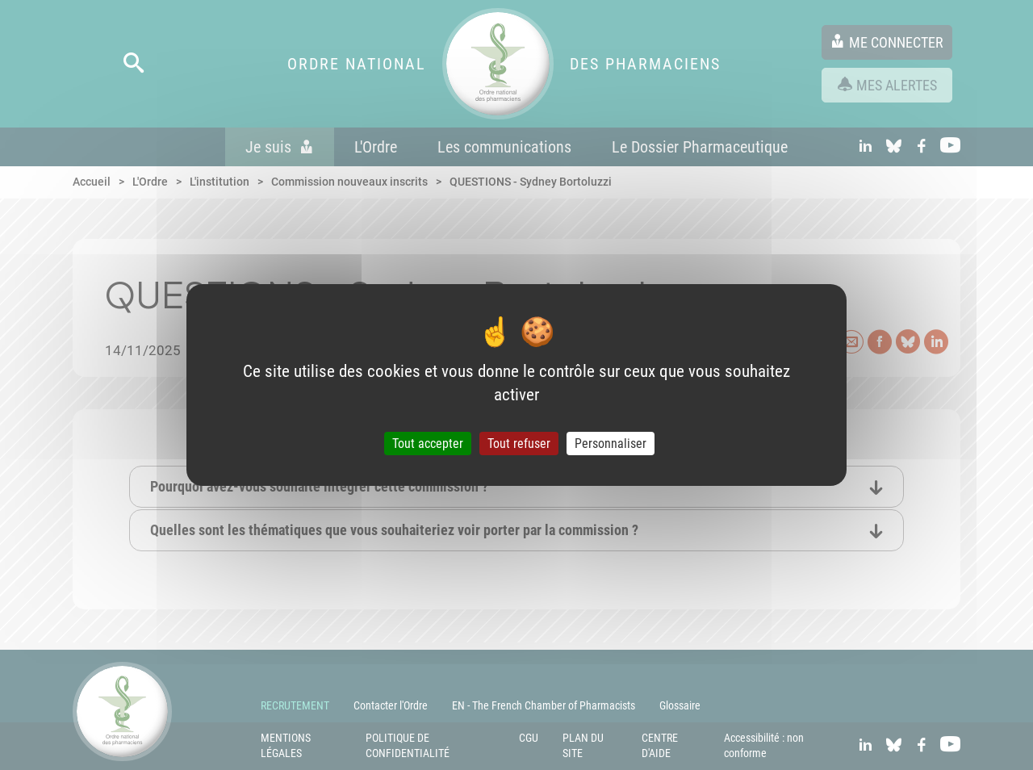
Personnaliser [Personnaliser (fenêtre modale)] (610, 443)
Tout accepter (427, 443)
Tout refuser (518, 443)
